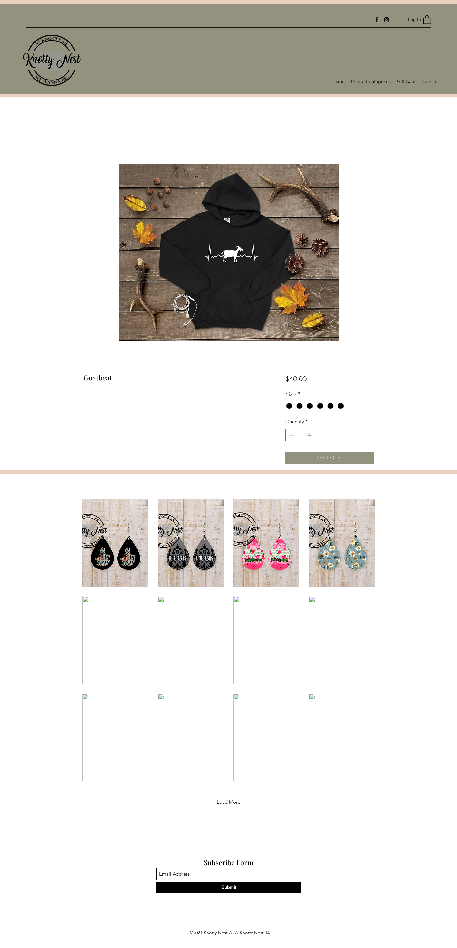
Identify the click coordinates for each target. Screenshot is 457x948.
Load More (228, 802)
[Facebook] (377, 19)
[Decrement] (290, 435)
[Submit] (228, 887)
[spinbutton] (300, 435)
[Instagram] (386, 19)
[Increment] (310, 435)
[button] (427, 19)
